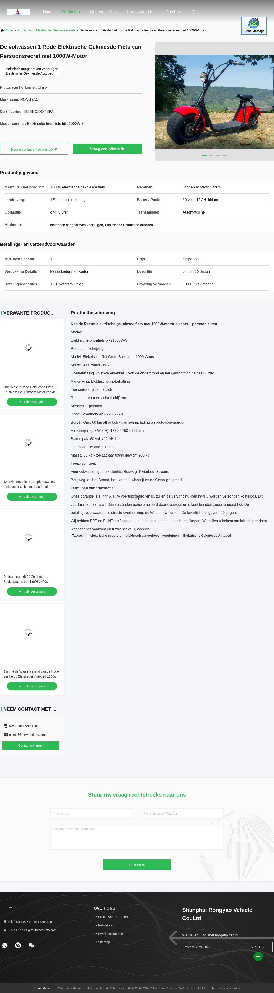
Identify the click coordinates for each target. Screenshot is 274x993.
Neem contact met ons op (34, 149)
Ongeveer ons (103, 11)
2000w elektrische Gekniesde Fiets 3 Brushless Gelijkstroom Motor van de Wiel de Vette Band (29, 392)
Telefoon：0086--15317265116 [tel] (27, 921)
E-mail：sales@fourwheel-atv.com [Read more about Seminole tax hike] (30, 930)
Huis (47, 11)
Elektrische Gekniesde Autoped (207, 535)
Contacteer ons (141, 11)
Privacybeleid (43, 988)
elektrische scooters (105, 535)
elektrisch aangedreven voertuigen (152, 535)
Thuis (9, 30)
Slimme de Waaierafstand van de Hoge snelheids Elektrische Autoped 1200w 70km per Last (31, 676)
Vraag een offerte (107, 149)
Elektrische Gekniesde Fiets (56, 30)
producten (24, 30)
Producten (70, 11)
